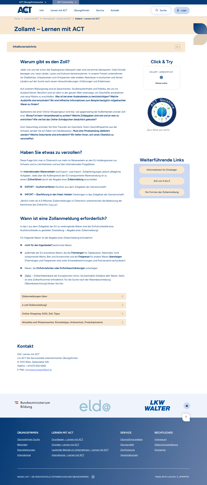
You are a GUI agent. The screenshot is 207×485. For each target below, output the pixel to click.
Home (17, 18)
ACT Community (66, 2)
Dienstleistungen (26, 449)
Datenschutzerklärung (166, 444)
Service (100, 10)
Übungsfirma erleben (131, 439)
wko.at (53, 204)
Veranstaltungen (129, 455)
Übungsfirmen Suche (28, 439)
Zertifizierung (127, 449)
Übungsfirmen (81, 10)
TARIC (28, 275)
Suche (161, 10)
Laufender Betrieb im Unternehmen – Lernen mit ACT (80, 449)
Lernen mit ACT (59, 10)
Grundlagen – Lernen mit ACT (67, 439)
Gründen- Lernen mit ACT (65, 444)
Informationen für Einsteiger (162, 169)
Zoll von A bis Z (162, 181)
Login (182, 10)
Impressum (161, 439)
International (24, 455)
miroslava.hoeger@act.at (38, 369)
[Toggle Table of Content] (176, 46)
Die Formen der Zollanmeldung (162, 192)
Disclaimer (160, 449)
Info (42, 10)
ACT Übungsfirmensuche (32, 2)
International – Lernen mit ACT (57, 18)
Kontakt (115, 10)
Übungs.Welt (127, 444)
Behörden (22, 444)
